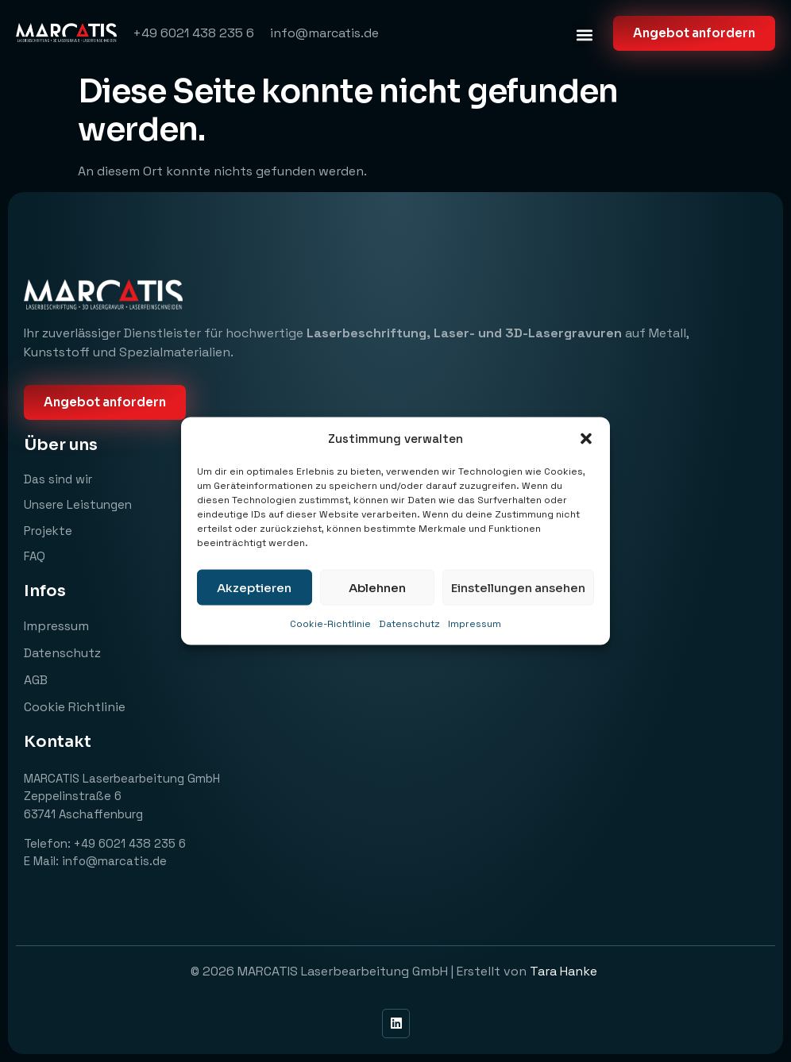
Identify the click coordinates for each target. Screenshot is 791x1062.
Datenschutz (409, 624)
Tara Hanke (565, 971)
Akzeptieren (254, 586)
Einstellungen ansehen (518, 586)
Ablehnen (377, 586)
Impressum (474, 624)
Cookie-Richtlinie (330, 624)
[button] (586, 439)
